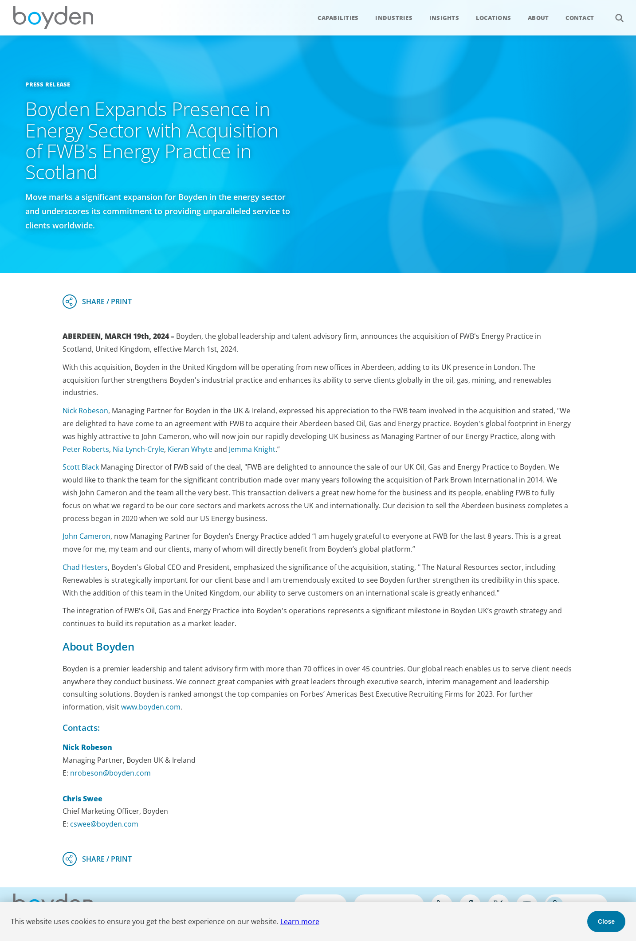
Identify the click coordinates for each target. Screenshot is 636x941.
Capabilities (338, 18)
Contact (579, 18)
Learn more (299, 921)
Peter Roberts (86, 449)
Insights (444, 18)
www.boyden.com (151, 707)
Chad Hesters (85, 567)
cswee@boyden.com (104, 824)
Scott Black (81, 467)
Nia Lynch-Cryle (138, 449)
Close (606, 921)
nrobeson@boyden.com (110, 773)
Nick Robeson (85, 411)
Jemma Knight (252, 449)
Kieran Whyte (190, 449)
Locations (493, 18)
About (538, 18)
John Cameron (86, 536)
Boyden (53, 17)
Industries (393, 18)
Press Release (47, 84)
